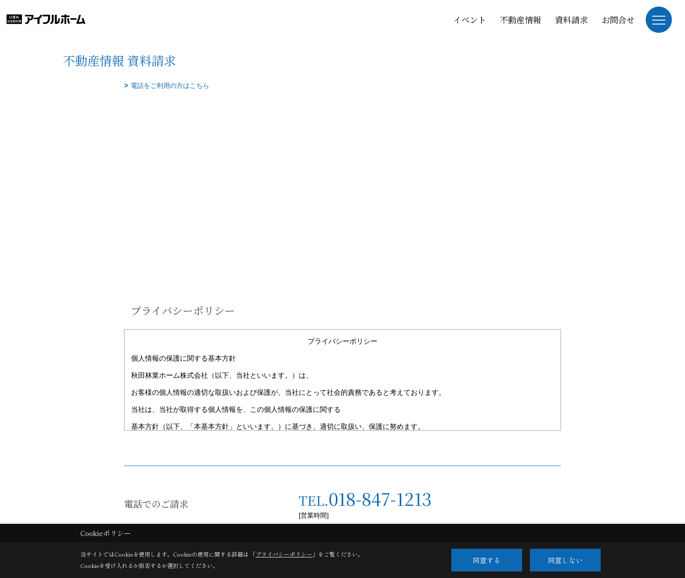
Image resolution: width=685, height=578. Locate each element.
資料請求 (571, 19)
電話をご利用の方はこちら (170, 85)
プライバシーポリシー (284, 554)
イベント (469, 19)
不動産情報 (520, 19)
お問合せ (618, 19)
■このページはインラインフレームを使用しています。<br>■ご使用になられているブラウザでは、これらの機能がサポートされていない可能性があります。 (342, 153)
